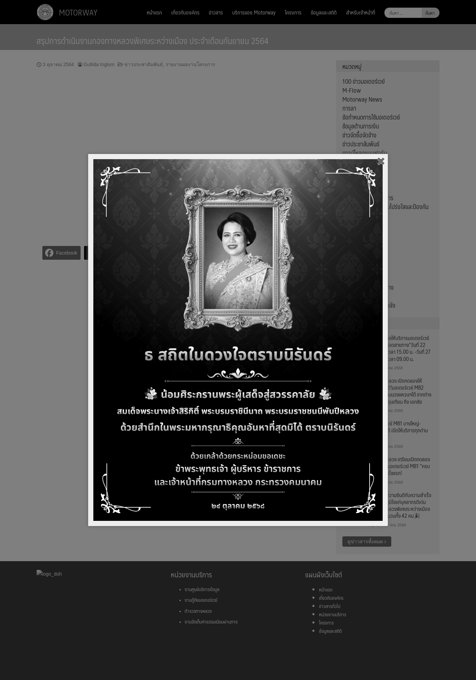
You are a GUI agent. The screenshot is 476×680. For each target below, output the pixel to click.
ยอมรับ (415, 667)
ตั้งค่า (120, 671)
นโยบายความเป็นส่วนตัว (302, 663)
